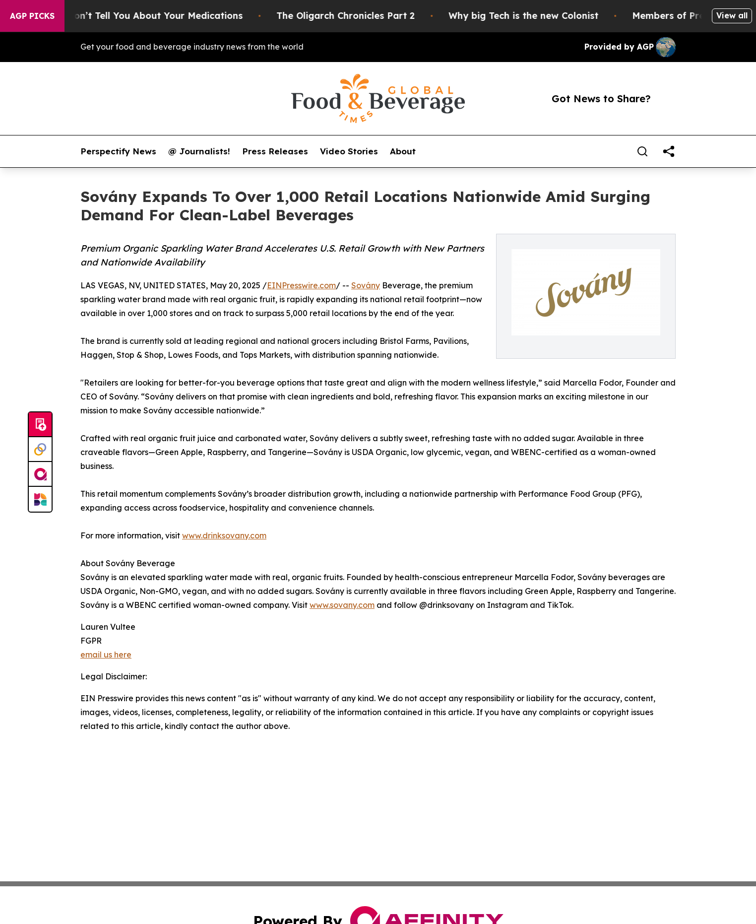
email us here (105, 655)
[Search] (642, 151)
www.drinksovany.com (224, 535)
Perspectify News (118, 151)
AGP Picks (32, 16)
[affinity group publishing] (40, 474)
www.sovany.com (342, 605)
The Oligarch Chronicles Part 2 (352, 15)
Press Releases (275, 151)
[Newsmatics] (40, 499)
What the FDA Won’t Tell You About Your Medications (127, 15)
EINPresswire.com (301, 285)
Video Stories (349, 151)
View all (732, 15)
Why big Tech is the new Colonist (530, 15)
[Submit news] (40, 424)
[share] (669, 151)
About (403, 151)
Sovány (365, 285)
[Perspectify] (40, 449)
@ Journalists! (199, 151)
